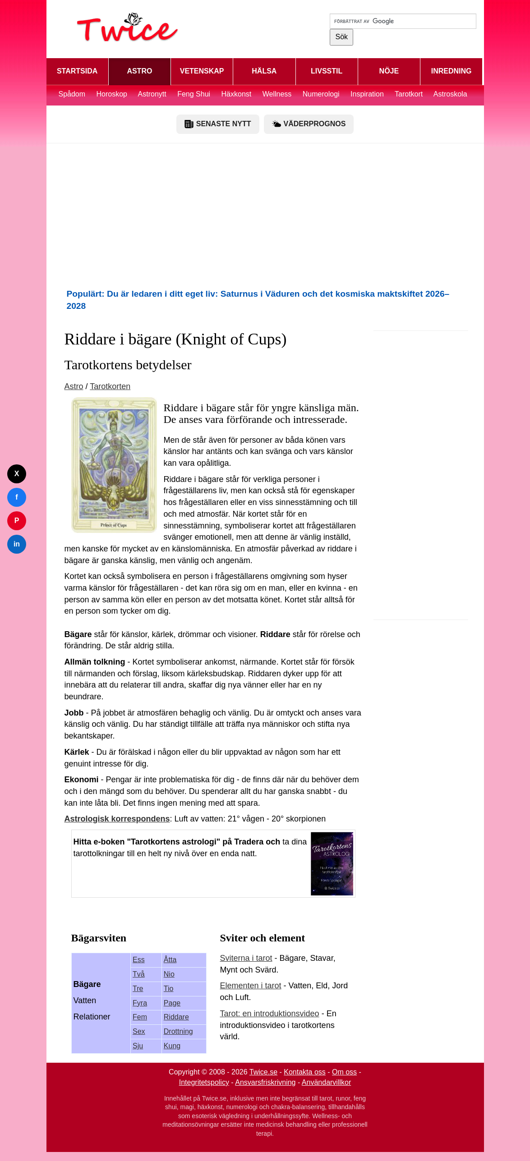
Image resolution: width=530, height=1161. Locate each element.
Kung (172, 1046)
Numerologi (321, 94)
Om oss (344, 1072)
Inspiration (367, 94)
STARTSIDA (77, 71)
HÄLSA (264, 71)
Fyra (140, 1003)
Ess (139, 960)
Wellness (277, 94)
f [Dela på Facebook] (16, 497)
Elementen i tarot (250, 985)
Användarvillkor (326, 1082)
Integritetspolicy (204, 1082)
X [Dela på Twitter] (16, 473)
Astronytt (152, 94)
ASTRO (139, 71)
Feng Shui (194, 94)
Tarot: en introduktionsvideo (269, 1013)
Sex (139, 1031)
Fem (140, 1017)
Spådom (71, 94)
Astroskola (450, 94)
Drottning (178, 1031)
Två (139, 974)
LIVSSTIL (326, 71)
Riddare (176, 1017)
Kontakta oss (305, 1072)
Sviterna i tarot (246, 958)
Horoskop (112, 94)
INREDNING (451, 71)
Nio (169, 974)
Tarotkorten (110, 386)
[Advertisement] (265, 215)
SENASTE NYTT (217, 123)
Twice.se (263, 1072)
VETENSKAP (202, 71)
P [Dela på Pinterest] (16, 520)
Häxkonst (236, 94)
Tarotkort (409, 94)
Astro (74, 386)
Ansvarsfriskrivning (265, 1082)
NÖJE (389, 71)
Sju (138, 1046)
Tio (169, 988)
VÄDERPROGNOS (309, 123)
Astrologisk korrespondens (117, 818)
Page (172, 1003)
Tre (138, 988)
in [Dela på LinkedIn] (17, 544)
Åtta (170, 960)
